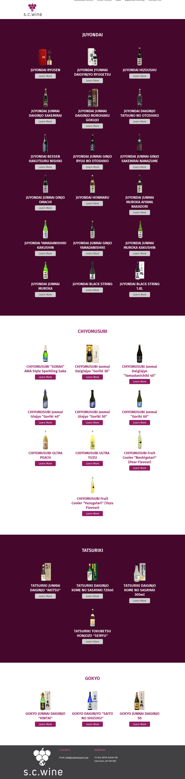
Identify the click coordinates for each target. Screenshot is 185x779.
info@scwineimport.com (76, 757)
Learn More (45, 76)
